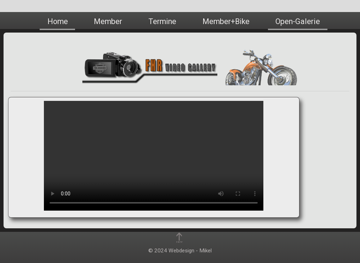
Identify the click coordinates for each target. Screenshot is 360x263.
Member (108, 21)
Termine (162, 21)
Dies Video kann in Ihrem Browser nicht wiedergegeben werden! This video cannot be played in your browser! (153, 156)
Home (57, 21)
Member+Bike (226, 21)
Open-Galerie (297, 21)
